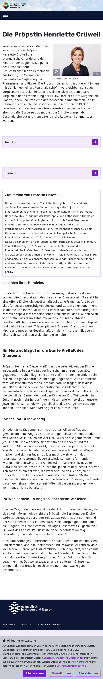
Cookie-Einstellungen (49, 624)
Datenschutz (26, 624)
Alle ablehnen (88, 673)
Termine (10, 173)
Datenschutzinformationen (71, 665)
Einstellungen (61, 673)
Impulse (10, 142)
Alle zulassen (34, 673)
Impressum (8, 624)
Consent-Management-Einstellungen (64, 657)
